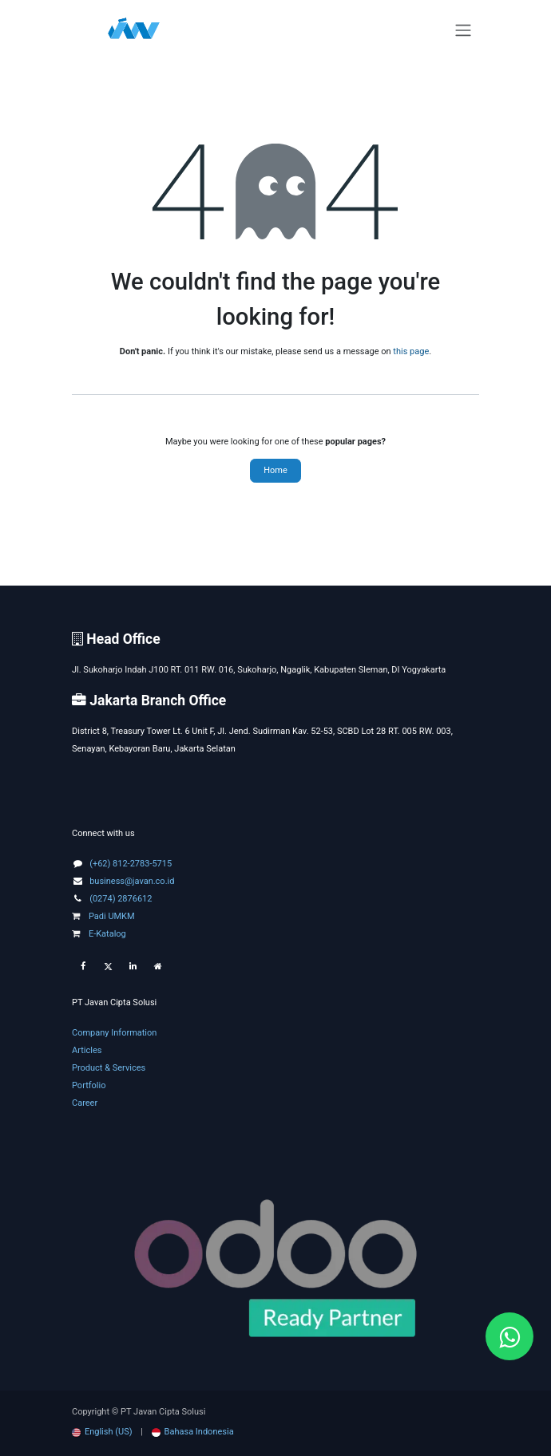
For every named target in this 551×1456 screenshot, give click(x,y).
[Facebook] (83, 967)
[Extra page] (158, 967)
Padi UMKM (103, 916)
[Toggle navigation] (463, 30)
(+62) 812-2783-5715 (130, 863)
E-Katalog (99, 934)
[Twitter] (108, 967)
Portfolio (88, 1085)
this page (411, 351)
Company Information (114, 1033)
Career (84, 1103)
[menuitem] (102, 1432)
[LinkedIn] (132, 967)
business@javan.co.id (131, 881)
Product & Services (108, 1068)
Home (275, 470)
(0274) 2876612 (120, 899)
